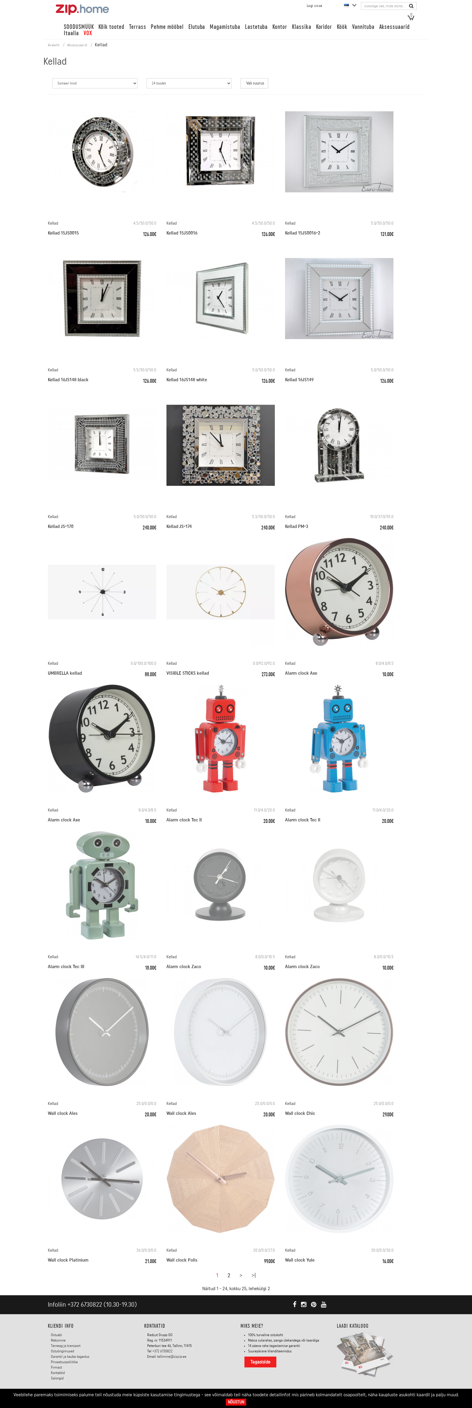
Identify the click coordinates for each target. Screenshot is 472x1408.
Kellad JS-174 (179, 526)
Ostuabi (56, 1335)
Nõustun (236, 1402)
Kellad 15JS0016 (181, 233)
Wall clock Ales (63, 1113)
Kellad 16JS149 (299, 379)
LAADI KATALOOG (353, 1326)
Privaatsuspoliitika (64, 1362)
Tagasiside (260, 1362)
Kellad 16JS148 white (186, 379)
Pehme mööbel (167, 27)
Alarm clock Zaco (183, 966)
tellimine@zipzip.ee (171, 1356)
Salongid (57, 1378)
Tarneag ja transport (66, 1346)
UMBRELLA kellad (65, 673)
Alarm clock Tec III (66, 966)
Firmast (56, 1367)
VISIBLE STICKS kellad (187, 673)
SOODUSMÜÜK (79, 27)
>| (254, 1275)
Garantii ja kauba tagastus (70, 1356)
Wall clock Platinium (68, 1260)
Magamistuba (225, 27)
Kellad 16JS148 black (68, 379)
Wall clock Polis (181, 1260)
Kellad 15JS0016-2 (302, 233)
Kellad (53, 223)
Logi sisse (314, 6)
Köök (342, 27)
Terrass (137, 27)
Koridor (324, 27)
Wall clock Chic (300, 1113)
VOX (88, 33)
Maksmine (58, 1340)
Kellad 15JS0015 (63, 233)
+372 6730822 (84, 1305)
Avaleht (53, 45)
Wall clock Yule (300, 1260)
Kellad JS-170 (60, 526)
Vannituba (363, 27)
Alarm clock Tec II (184, 819)
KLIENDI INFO (61, 1326)
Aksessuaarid (394, 27)
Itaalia (71, 33)
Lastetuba (256, 27)
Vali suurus (255, 83)
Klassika (301, 27)
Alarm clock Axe (301, 673)
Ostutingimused (62, 1351)
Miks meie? (252, 1326)
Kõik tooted (111, 27)
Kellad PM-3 (296, 526)
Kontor (279, 27)
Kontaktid (58, 1373)
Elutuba (196, 27)
